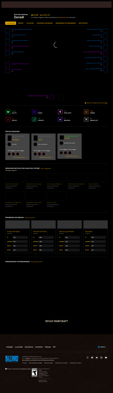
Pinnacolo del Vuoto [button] (40, 231)
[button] (7, 31)
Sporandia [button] (88, 231)
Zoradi (19, 17)
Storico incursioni (30, 217)
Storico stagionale (45, 168)
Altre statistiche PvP (36, 262)
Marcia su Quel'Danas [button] (66, 231)
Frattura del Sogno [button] (13, 231)
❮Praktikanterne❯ (63, 17)
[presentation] (6, 4)
